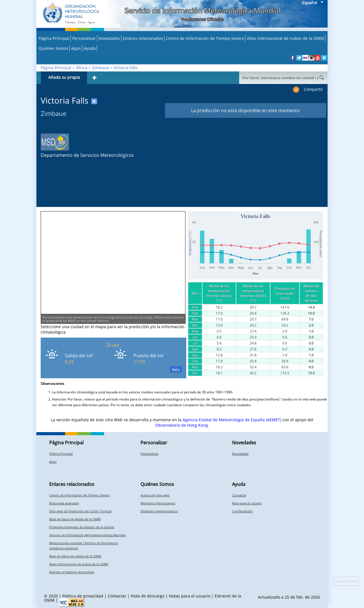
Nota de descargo (147, 596)
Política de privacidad (82, 596)
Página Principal (54, 38)
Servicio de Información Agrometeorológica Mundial (87, 535)
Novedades (109, 38)
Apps (76, 48)
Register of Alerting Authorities (71, 572)
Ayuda (90, 48)
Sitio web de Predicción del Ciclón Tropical (80, 511)
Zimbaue (100, 67)
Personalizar (84, 38)
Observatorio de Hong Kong (181, 425)
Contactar (239, 495)
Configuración (242, 511)
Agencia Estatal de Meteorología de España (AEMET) (232, 419)
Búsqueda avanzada (64, 503)
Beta (176, 369)
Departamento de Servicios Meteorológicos (87, 155)
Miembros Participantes (157, 503)
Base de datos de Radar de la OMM (75, 519)
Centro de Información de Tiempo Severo (205, 38)
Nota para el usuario (247, 503)
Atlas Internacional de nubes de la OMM (285, 38)
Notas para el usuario (189, 596)
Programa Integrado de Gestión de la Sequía (81, 527)
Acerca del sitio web (154, 495)
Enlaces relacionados (143, 38)
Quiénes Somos (53, 48)
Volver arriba (346, 581)
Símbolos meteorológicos (159, 511)
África (81, 67)
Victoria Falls (126, 67)
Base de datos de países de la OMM (75, 556)
